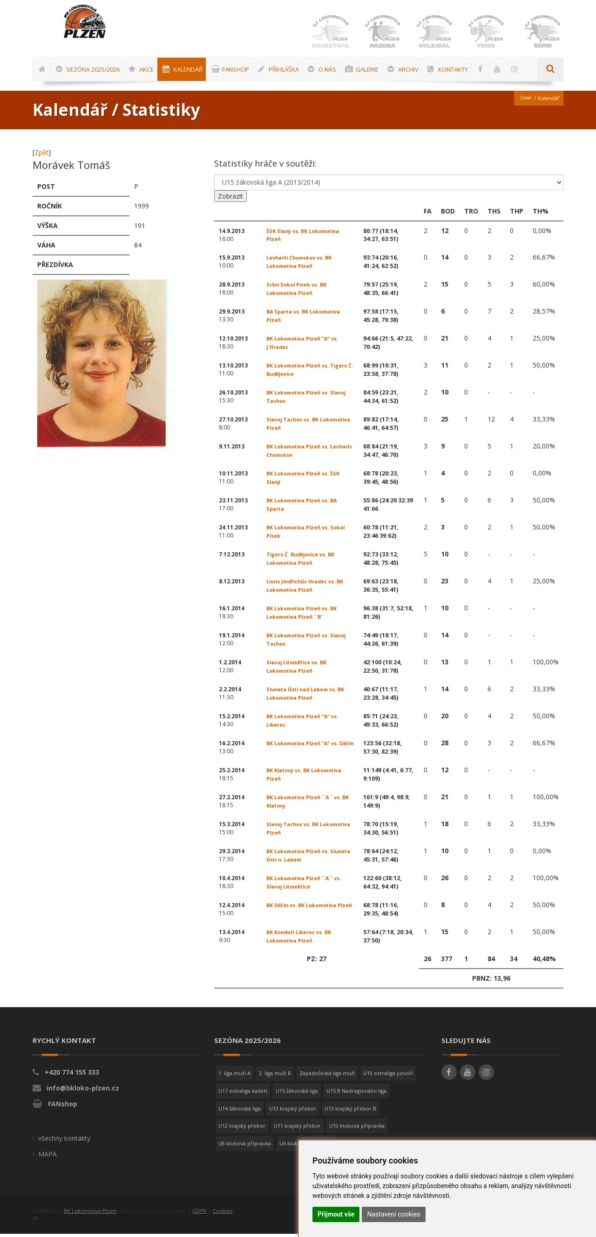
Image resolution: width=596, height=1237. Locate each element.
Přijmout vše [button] (336, 1214)
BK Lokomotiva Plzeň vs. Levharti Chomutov (301, 454)
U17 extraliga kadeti (242, 1093)
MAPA (47, 1157)
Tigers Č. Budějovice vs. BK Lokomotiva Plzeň (304, 562)
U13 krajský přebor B (350, 1111)
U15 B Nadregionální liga (356, 1093)
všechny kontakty (64, 1141)
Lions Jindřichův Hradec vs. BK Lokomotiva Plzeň (309, 589)
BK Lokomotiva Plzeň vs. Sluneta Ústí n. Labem (301, 858)
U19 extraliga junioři (388, 1076)
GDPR (199, 1213)
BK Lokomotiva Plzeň (90, 1213)
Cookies (222, 1213)
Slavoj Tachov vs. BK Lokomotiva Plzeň (295, 427)
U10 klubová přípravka (357, 1128)
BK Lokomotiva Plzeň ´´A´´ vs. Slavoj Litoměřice (308, 885)
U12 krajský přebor (241, 1128)
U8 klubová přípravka (244, 1146)
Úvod (524, 101)
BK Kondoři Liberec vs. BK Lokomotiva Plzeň (302, 939)
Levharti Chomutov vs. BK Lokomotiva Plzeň (303, 265)
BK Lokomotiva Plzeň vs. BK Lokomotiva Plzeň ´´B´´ (305, 616)
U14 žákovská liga (239, 1111)
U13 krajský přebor (292, 1111)
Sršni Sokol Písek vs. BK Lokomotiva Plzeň (299, 292)
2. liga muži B (275, 1076)
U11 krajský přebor (297, 1128)
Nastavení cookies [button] (393, 1214)
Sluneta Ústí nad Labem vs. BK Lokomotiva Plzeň (310, 697)
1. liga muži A (234, 1076)
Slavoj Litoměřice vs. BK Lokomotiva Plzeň (300, 670)
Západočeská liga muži (327, 1076)
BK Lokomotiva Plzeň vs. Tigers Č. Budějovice (301, 373)
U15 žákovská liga (297, 1093)
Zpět (41, 155)
